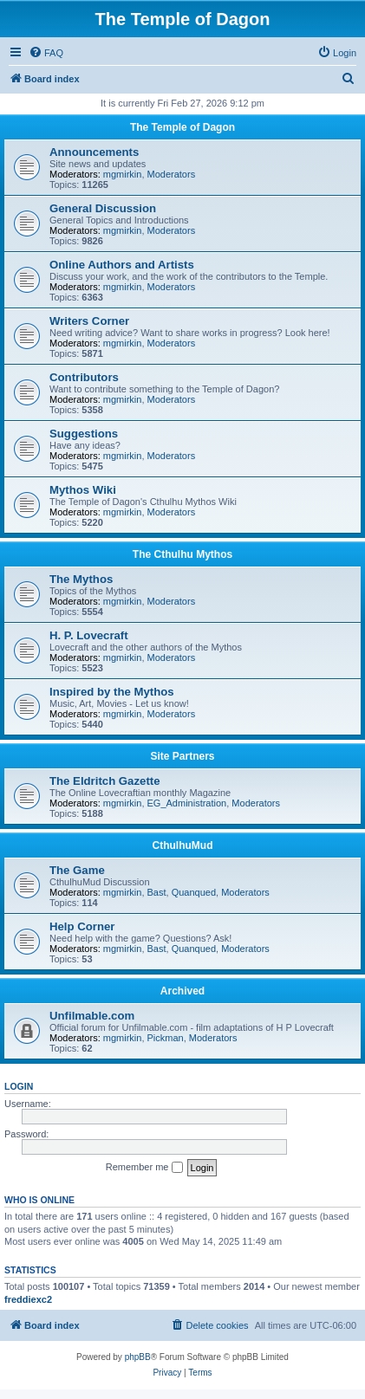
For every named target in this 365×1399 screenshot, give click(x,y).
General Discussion (102, 208)
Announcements (94, 152)
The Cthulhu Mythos (182, 554)
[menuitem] (46, 52)
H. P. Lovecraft (88, 635)
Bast (156, 892)
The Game (77, 870)
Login (18, 1086)
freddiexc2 (28, 1299)
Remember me (144, 1168)
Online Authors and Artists (121, 264)
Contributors (84, 377)
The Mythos (81, 579)
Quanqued (194, 892)
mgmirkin (122, 174)
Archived (182, 991)
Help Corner (81, 926)
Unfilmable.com (91, 1015)
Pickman (165, 1038)
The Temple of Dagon (182, 127)
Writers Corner (89, 320)
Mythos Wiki (82, 489)
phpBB (138, 1357)
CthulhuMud (183, 845)
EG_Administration (187, 803)
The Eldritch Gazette (104, 780)
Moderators (171, 174)
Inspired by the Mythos (111, 691)
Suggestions (83, 433)
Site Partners (182, 756)
